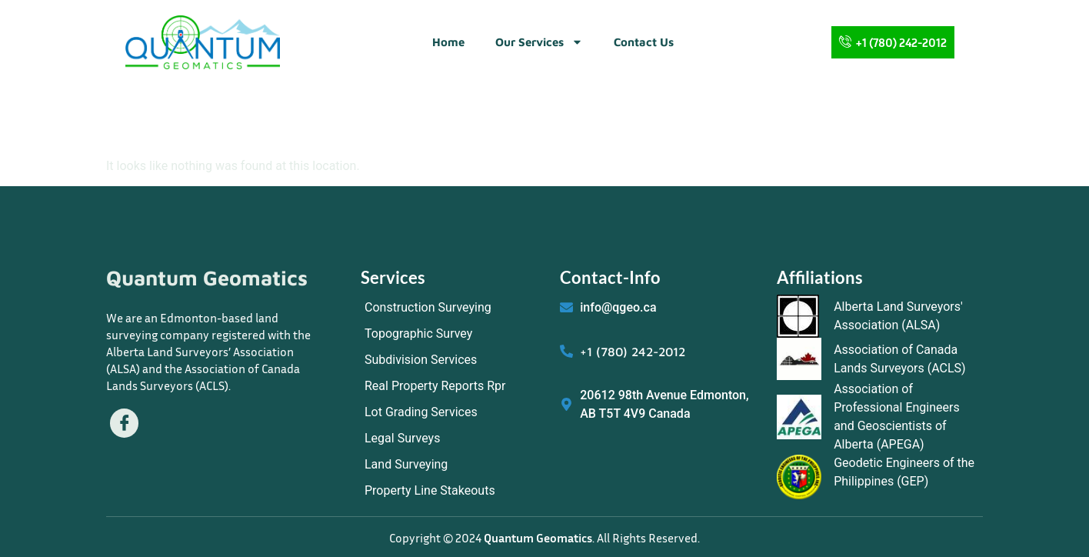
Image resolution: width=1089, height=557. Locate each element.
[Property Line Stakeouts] (452, 491)
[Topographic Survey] (452, 334)
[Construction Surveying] (452, 308)
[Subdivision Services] (452, 360)
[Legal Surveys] (452, 438)
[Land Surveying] (452, 465)
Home (448, 41)
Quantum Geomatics (207, 277)
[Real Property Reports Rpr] (452, 386)
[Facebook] (124, 423)
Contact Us (644, 41)
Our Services (539, 41)
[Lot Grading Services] (452, 412)
